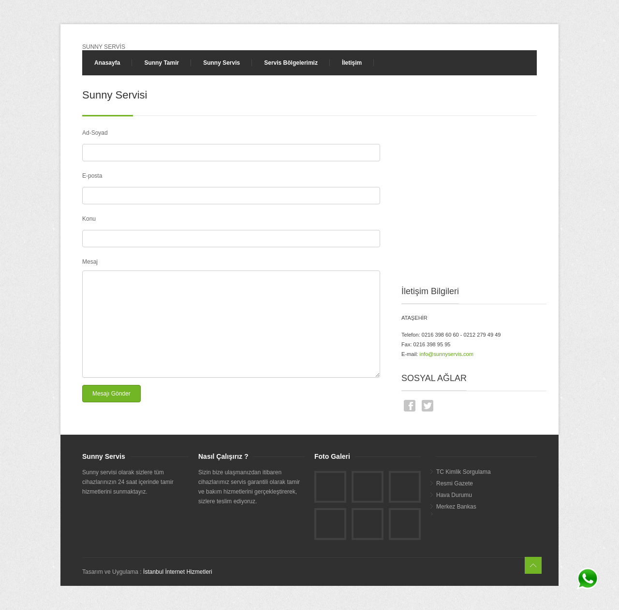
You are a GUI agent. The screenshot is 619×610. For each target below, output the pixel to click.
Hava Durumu (454, 495)
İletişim (352, 62)
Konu (89, 218)
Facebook (409, 405)
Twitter (427, 405)
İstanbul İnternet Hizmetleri (177, 571)
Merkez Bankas (456, 506)
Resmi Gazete (454, 483)
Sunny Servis (221, 62)
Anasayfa (107, 62)
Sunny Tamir (161, 62)
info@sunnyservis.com (446, 354)
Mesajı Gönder (111, 393)
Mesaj (90, 261)
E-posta (92, 175)
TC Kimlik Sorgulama (463, 471)
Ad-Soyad (95, 132)
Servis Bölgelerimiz (291, 62)
